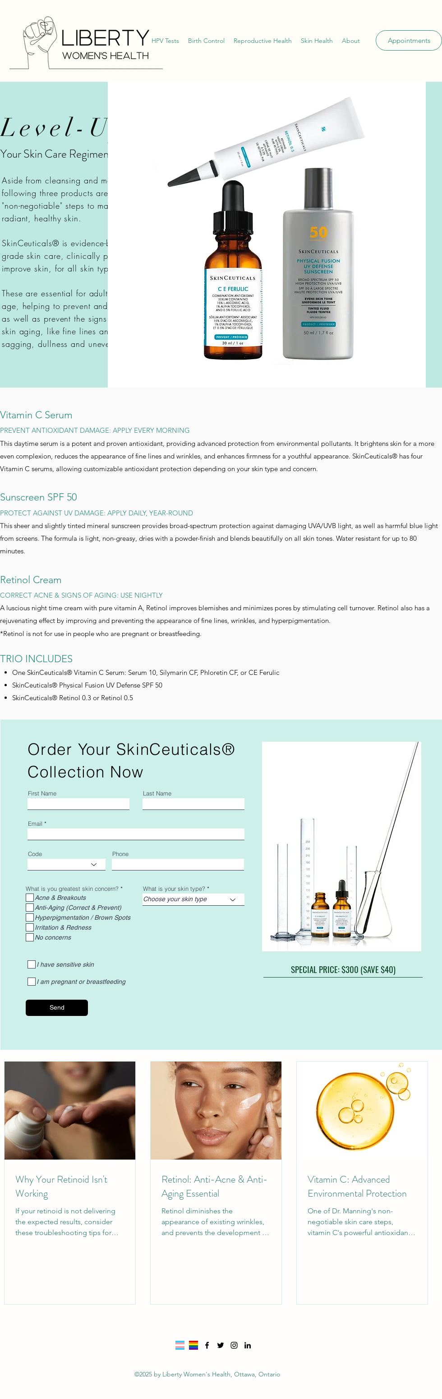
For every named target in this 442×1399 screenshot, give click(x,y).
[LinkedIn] (247, 1345)
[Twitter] (220, 1345)
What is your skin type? (174, 889)
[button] (165, 40)
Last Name (157, 793)
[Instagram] (234, 1345)
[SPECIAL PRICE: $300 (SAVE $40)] (343, 969)
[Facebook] (207, 1345)
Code (35, 854)
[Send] (57, 1008)
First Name (42, 793)
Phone (120, 854)
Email (35, 824)
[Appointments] (409, 40)
